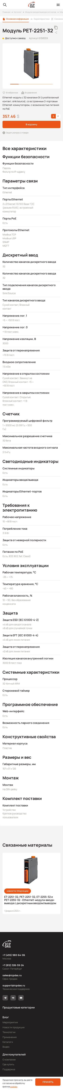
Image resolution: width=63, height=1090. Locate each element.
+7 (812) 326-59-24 (13, 965)
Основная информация (17, 19)
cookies (13, 1086)
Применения (10, 1037)
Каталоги (8, 1041)
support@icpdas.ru (14, 985)
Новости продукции (14, 1027)
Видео (6, 1046)
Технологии (9, 1032)
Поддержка (9, 1069)
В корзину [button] (31, 124)
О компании (9, 1059)
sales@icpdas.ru (12, 975)
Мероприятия (10, 1022)
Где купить (8, 1064)
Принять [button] (48, 1082)
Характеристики (42, 19)
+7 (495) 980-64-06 (14, 955)
